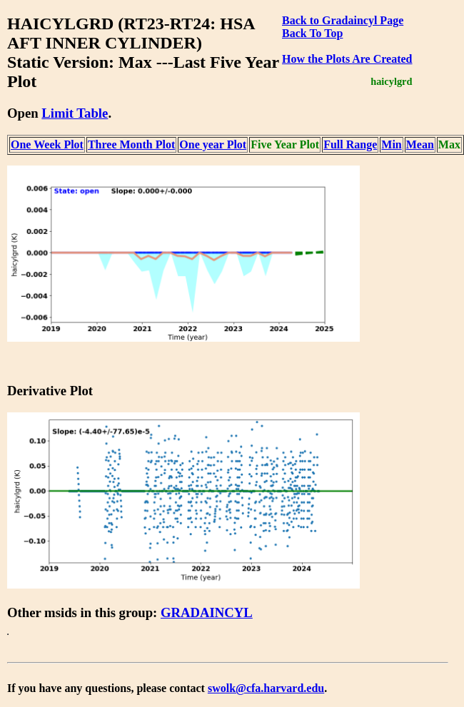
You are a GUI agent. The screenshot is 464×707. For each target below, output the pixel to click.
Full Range (350, 144)
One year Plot (212, 144)
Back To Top (312, 33)
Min (391, 144)
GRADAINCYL (207, 612)
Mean (420, 144)
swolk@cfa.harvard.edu (266, 688)
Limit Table (74, 113)
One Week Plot (47, 144)
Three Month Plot (131, 144)
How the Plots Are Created (347, 59)
